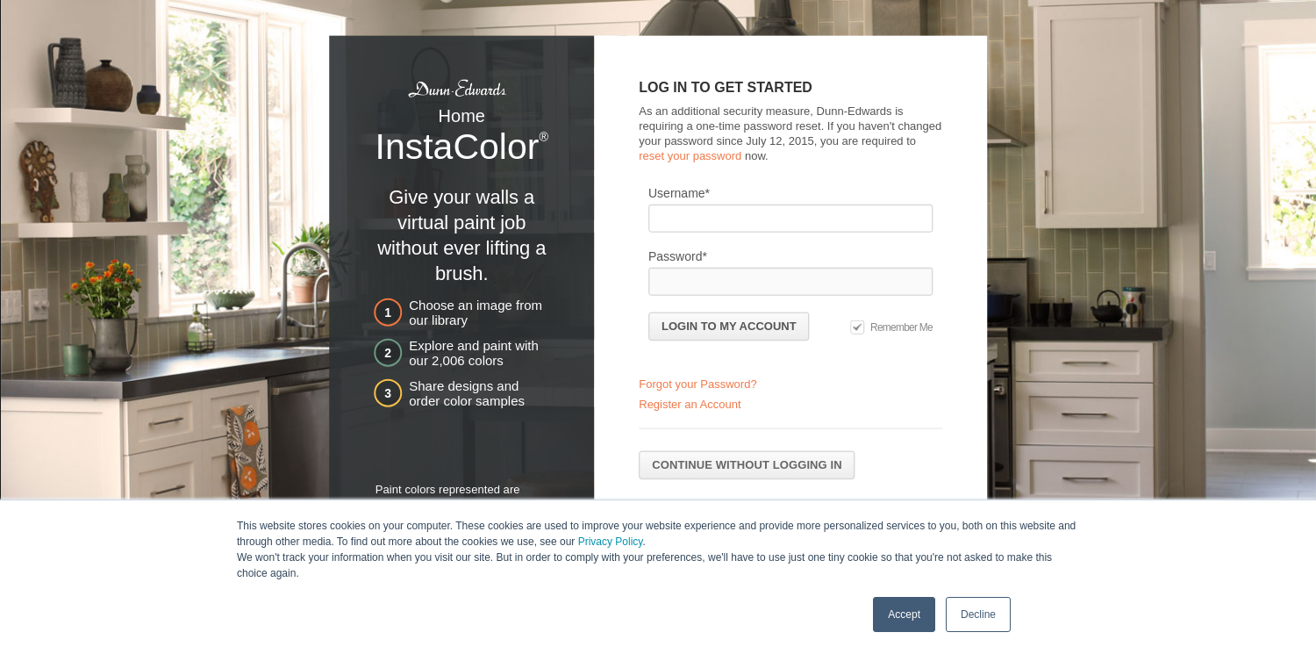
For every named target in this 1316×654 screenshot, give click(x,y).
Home (462, 116)
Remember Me (901, 326)
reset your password (690, 155)
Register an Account (689, 404)
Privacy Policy (610, 541)
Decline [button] (978, 613)
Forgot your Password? (697, 384)
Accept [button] (904, 613)
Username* (679, 192)
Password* (677, 255)
